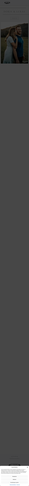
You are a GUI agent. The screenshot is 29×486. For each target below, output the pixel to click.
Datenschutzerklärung (13, 484)
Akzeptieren (14, 476)
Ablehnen (14, 479)
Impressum (18, 484)
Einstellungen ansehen (14, 482)
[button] (27, 467)
